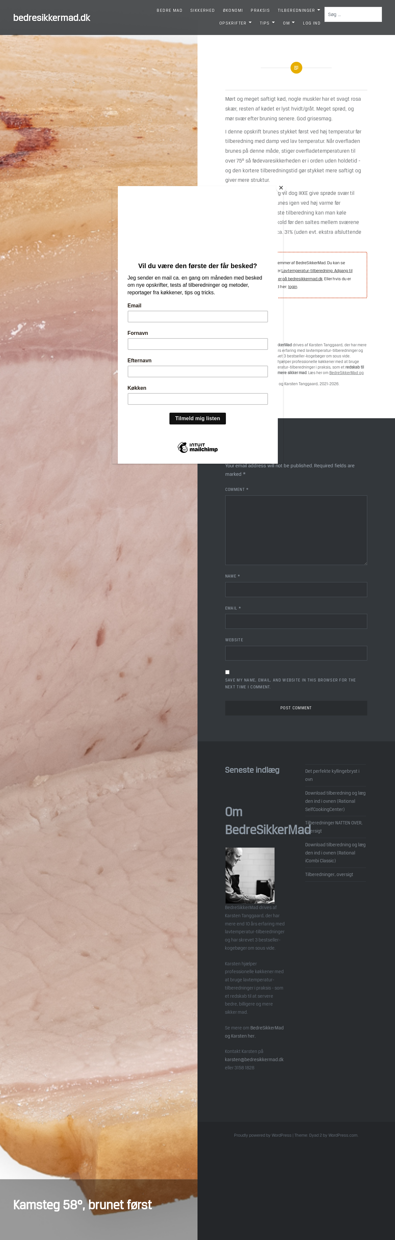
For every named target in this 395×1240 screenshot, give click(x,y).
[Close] (281, 188)
